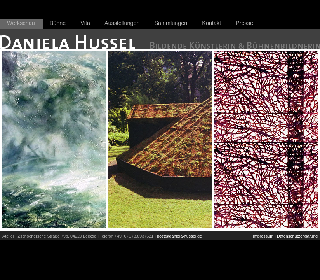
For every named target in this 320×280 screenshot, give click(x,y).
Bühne (58, 23)
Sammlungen (171, 23)
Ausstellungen (121, 23)
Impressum (263, 236)
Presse (244, 23)
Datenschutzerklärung (297, 236)
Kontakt (211, 23)
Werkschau (21, 23)
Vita (85, 23)
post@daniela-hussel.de (179, 236)
